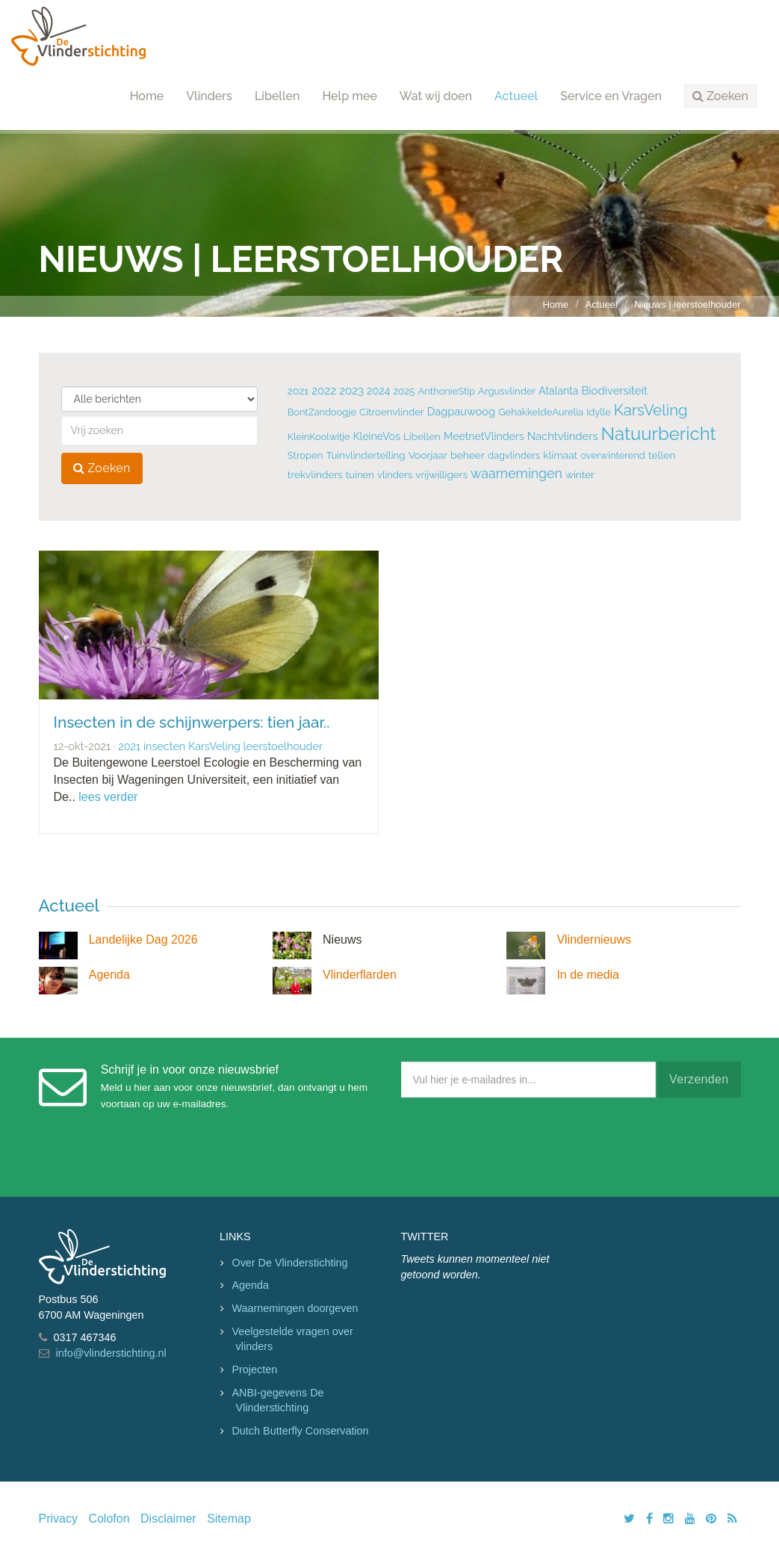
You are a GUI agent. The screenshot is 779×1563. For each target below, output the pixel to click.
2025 (404, 391)
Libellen (277, 96)
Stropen (305, 455)
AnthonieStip (446, 391)
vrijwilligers (441, 474)
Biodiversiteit (614, 390)
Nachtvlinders (562, 436)
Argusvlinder (507, 391)
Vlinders (209, 96)
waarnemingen (516, 473)
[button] (720, 96)
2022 (323, 390)
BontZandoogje (322, 412)
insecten (164, 746)
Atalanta (558, 391)
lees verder (107, 796)
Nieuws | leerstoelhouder (687, 304)
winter (580, 474)
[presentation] (514, 1144)
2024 (378, 391)
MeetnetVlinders (484, 436)
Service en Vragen (611, 96)
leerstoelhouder (283, 746)
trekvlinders (315, 474)
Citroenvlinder (391, 412)
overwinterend (612, 455)
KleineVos (376, 436)
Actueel (516, 96)
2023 (351, 390)
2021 (298, 391)
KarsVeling (651, 410)
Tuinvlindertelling (365, 455)
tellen (661, 455)
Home (147, 96)
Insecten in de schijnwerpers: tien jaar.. (192, 722)
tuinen (360, 474)
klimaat (560, 455)
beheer (467, 455)
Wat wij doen (436, 96)
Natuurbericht (658, 434)
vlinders (394, 474)
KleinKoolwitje (319, 436)
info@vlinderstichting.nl (111, 1353)
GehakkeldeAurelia (540, 412)
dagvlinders (514, 455)
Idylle (598, 412)
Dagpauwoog (461, 411)
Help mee (349, 96)
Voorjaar (428, 455)
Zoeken (102, 468)
